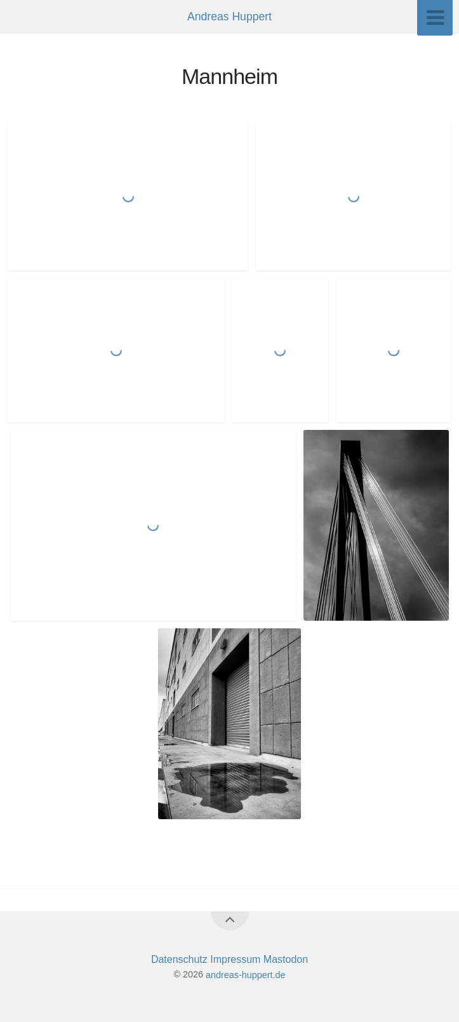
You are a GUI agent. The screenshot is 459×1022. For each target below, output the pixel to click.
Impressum (236, 959)
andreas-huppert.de (246, 974)
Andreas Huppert (229, 16)
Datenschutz (180, 959)
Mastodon (285, 959)
